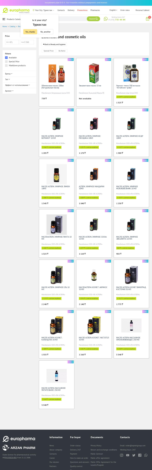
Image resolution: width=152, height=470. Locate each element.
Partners (53, 466)
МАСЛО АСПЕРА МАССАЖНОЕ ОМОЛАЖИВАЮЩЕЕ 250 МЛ (128, 340)
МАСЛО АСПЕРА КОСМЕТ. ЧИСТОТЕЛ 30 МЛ (94, 340)
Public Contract (97, 454)
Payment (73, 454)
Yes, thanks (30, 31)
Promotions (82, 10)
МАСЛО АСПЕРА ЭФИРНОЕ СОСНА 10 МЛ (93, 239)
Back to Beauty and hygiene (55, 45)
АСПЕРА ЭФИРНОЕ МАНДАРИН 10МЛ (91, 189)
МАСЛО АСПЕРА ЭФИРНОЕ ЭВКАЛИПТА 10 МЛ (127, 239)
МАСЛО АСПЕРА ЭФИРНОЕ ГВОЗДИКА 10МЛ (90, 138)
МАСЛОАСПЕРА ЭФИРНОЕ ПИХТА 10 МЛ (56, 239)
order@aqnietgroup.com (135, 445)
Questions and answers (79, 462)
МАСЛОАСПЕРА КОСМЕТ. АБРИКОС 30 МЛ (93, 289)
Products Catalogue (13, 19)
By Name (62, 52)
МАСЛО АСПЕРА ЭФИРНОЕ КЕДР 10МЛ (129, 138)
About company (56, 450)
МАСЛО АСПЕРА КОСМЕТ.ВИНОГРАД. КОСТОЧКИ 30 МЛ (131, 289)
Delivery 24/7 (75, 450)
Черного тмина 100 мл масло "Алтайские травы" (128, 88)
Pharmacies (95, 10)
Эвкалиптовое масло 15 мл (90, 87)
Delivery (71, 10)
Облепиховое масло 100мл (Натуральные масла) (53, 88)
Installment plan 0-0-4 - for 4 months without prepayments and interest (76, 2)
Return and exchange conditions (104, 450)
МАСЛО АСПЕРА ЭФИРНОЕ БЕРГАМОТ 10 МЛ (52, 138)
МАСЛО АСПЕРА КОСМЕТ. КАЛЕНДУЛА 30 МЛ (52, 340)
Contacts (61, 10)
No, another (45, 31)
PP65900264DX (10, 457)
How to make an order (79, 458)
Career (52, 458)
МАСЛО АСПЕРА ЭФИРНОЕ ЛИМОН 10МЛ (56, 189)
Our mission (54, 462)
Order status (125, 10)
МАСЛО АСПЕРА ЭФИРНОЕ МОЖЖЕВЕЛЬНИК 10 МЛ (127, 189)
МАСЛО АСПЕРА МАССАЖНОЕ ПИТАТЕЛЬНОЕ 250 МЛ (54, 390)
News (52, 445)
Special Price (49, 52)
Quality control (76, 466)
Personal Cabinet (142, 10)
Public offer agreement (100, 458)
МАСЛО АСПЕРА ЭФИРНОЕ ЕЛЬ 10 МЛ (55, 289)
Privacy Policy (96, 445)
